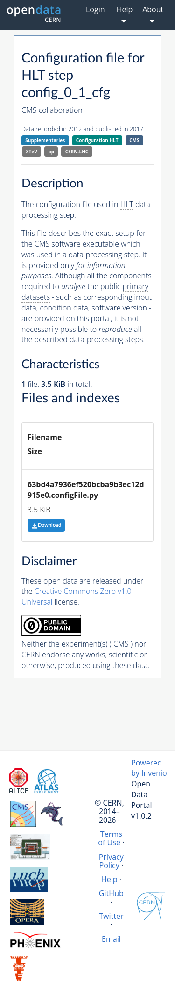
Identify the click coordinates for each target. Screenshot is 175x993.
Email (111, 939)
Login (95, 9)
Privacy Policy (111, 861)
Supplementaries (45, 140)
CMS (134, 140)
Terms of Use (110, 838)
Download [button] (46, 525)
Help (109, 879)
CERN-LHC (77, 151)
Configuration (97, 140)
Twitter (111, 916)
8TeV (31, 151)
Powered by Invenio (149, 768)
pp (51, 151)
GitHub (111, 893)
